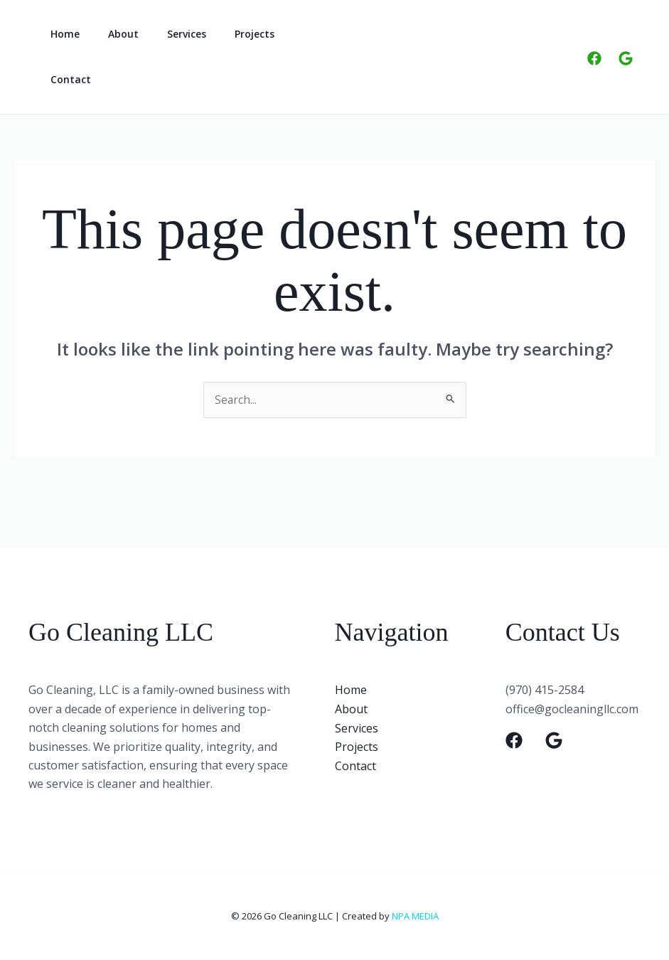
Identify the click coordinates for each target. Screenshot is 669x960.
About (110, 34)
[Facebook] (594, 58)
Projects (225, 34)
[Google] (626, 58)
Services (165, 34)
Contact (66, 79)
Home (60, 34)
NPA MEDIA (415, 916)
